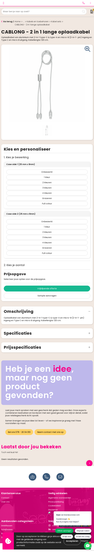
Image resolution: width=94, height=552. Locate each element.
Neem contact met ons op (50, 432)
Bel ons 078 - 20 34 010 (19, 432)
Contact (5, 497)
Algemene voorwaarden (59, 497)
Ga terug (7, 21)
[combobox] (41, 11)
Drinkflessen (6, 525)
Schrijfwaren (7, 529)
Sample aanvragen (47, 295)
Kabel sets (56, 21)
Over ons (5, 501)
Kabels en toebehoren (38, 21)
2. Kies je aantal (14, 265)
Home (18, 21)
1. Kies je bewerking (16, 157)
